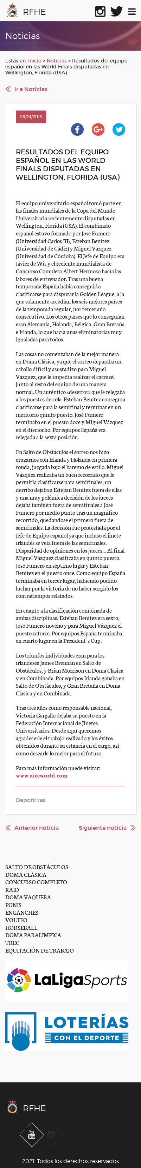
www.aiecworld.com (42, 775)
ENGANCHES (21, 912)
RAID (12, 889)
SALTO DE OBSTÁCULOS (36, 866)
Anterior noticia (36, 827)
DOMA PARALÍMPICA (33, 934)
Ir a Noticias (30, 89)
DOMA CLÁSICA (25, 874)
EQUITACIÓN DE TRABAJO (39, 950)
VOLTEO (16, 919)
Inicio (34, 61)
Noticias (57, 61)
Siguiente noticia (103, 827)
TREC (12, 942)
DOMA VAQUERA (28, 897)
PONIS (13, 904)
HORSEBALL (21, 927)
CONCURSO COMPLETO (36, 881)
